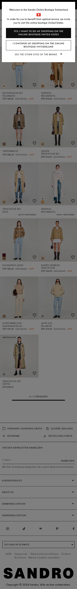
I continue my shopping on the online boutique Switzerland (38, 45)
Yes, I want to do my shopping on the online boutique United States (38, 33)
